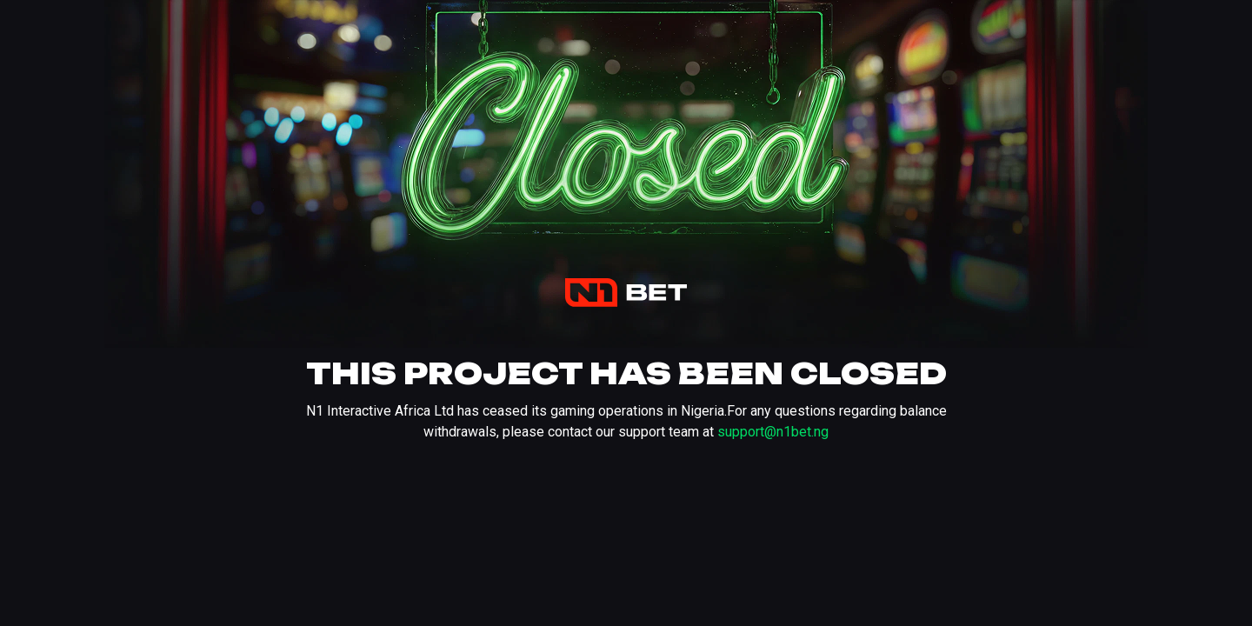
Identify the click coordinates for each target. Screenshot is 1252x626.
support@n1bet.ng (773, 431)
